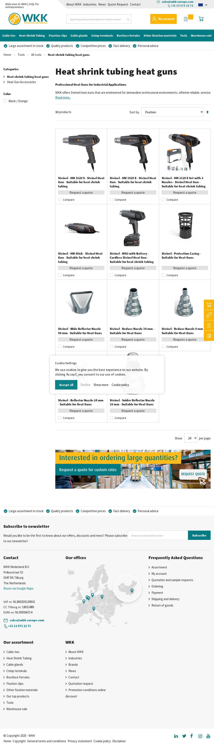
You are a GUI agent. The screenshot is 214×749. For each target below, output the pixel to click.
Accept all (66, 385)
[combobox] (98, 19)
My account (166, 19)
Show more (101, 385)
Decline (85, 385)
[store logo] (20, 18)
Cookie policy (120, 385)
